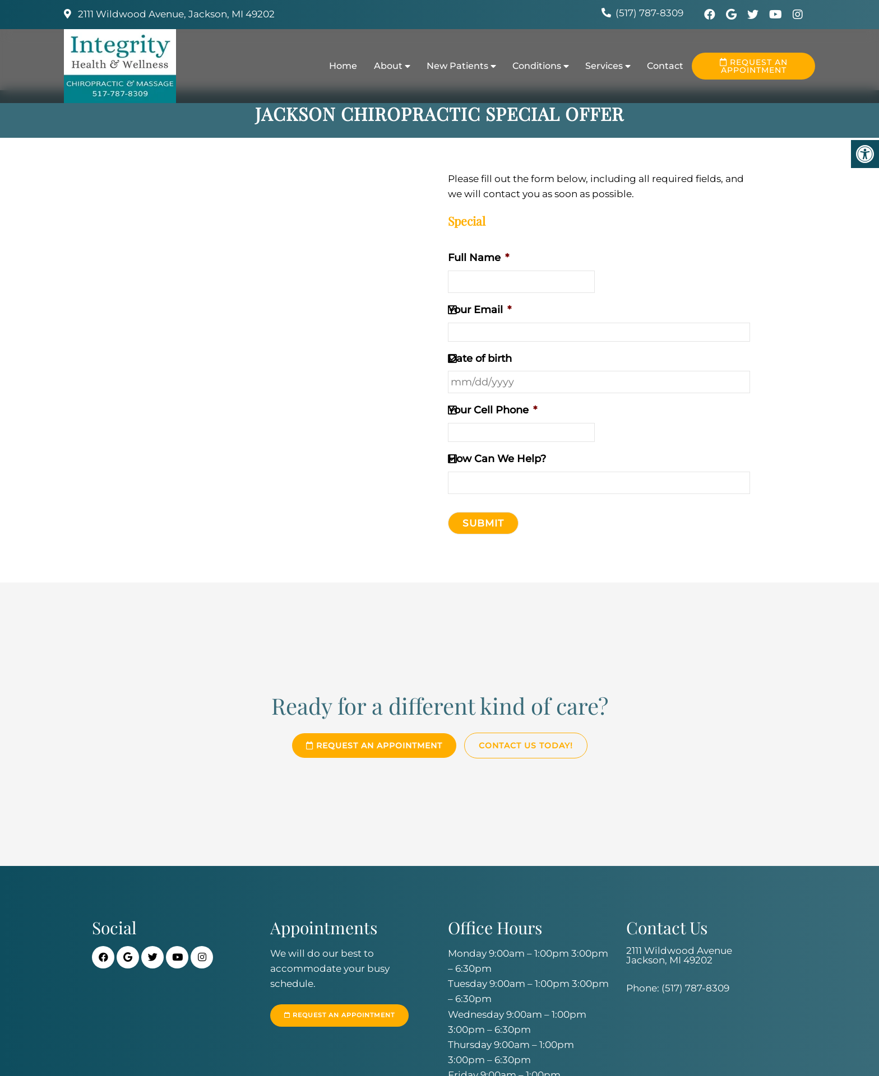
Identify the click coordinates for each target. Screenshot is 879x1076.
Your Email (479, 310)
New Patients (457, 65)
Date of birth (480, 358)
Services (604, 65)
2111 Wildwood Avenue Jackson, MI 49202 (679, 955)
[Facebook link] (711, 14)
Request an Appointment (754, 66)
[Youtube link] (777, 14)
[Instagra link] (798, 14)
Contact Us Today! (526, 745)
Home (343, 65)
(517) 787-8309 (649, 12)
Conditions (536, 65)
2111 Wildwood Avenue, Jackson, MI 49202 (175, 14)
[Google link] (732, 14)
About (388, 65)
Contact (665, 65)
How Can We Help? (497, 459)
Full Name (478, 257)
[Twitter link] (754, 14)
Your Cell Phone (492, 410)
